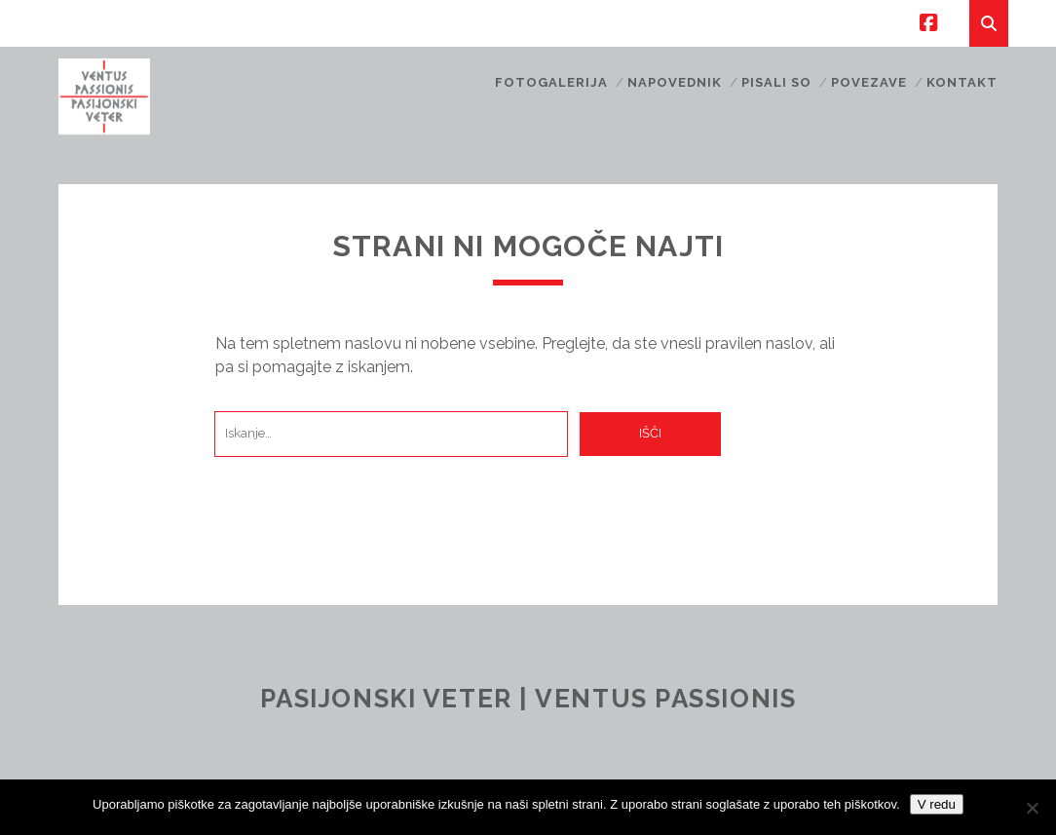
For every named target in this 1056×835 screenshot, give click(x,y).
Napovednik (674, 82)
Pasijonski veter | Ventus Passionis (528, 698)
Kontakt (962, 82)
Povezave (869, 82)
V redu (937, 804)
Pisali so (776, 82)
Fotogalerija (552, 82)
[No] (1031, 807)
